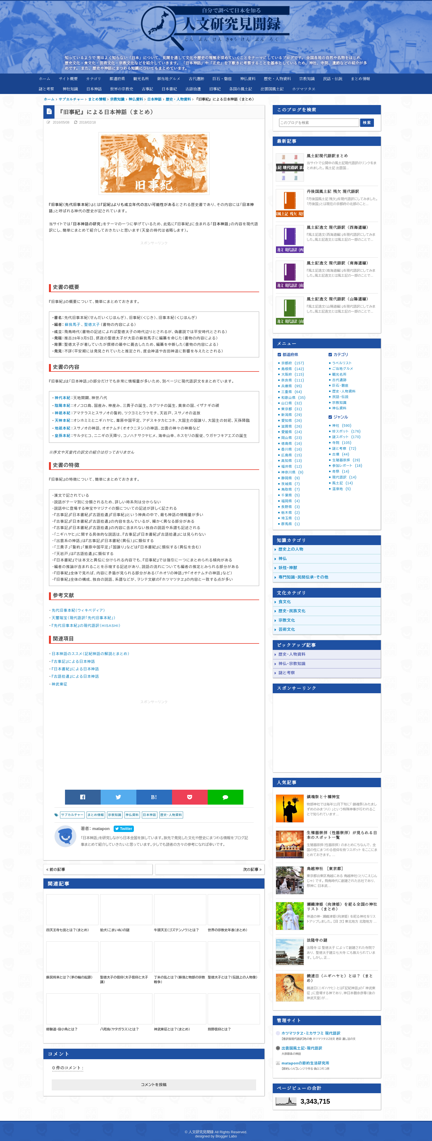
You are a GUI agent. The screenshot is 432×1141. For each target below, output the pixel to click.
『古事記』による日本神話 (73, 662)
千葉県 (290, 495)
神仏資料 (248, 78)
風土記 (342, 483)
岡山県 (291, 438)
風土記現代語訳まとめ (327, 155)
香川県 (291, 449)
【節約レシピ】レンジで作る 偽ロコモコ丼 (305, 1068)
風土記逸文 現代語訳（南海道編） (338, 263)
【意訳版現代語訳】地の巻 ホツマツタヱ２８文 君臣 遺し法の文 (319, 1038)
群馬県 (290, 524)
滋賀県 (291, 426)
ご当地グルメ (342, 369)
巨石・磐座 (222, 78)
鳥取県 (290, 489)
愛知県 (291, 421)
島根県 (292, 369)
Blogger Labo (226, 1136)
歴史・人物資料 (277, 78)
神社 (342, 426)
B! (154, 797)
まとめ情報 (360, 78)
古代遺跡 (196, 78)
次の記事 (252, 869)
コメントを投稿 (154, 1085)
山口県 (291, 403)
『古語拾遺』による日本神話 (75, 676)
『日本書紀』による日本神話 (75, 669)
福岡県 (290, 501)
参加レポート (347, 466)
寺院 (342, 443)
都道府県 (117, 78)
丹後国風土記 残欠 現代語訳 (333, 191)
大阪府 (292, 374)
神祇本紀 (63, 413)
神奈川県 (292, 472)
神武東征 (59, 684)
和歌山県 (293, 398)
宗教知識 (307, 78)
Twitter (123, 828)
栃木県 (290, 513)
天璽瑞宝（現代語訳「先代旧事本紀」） (84, 618)
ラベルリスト (342, 363)
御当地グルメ (168, 78)
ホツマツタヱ (303, 88)
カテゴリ (93, 78)
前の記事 (55, 869)
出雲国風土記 (272, 88)
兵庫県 (291, 386)
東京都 (291, 409)
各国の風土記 (240, 88)
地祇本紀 (63, 428)
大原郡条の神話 (291, 1053)
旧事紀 (215, 88)
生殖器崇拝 (346, 460)
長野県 (290, 507)
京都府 (292, 363)
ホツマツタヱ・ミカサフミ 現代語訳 (311, 1033)
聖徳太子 (92, 325)
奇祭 (340, 471)
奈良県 (292, 380)
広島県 (291, 455)
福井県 (291, 467)
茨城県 (290, 484)
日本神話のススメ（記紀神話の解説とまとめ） (91, 654)
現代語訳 (344, 477)
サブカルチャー (72, 815)
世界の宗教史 (121, 88)
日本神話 (94, 88)
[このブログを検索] (319, 123)
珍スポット (346, 431)
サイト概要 (68, 78)
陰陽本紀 (63, 406)
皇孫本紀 (63, 436)
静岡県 (290, 478)
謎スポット (346, 437)
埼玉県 (290, 518)
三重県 (291, 392)
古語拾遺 (193, 88)
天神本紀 (63, 420)
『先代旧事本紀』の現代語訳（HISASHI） (86, 626)
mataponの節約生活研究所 (305, 1063)
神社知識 (70, 88)
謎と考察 (46, 88)
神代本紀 (63, 398)
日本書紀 (169, 88)
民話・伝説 (332, 78)
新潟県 (291, 415)
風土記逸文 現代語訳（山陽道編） (338, 299)
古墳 (340, 454)
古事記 (147, 88)
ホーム (44, 78)
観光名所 (141, 78)
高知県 (291, 461)
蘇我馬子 (72, 325)
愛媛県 (291, 432)
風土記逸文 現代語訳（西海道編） (338, 227)
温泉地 (341, 489)
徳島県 (291, 444)
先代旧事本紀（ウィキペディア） (78, 610)
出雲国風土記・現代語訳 (302, 1048)
